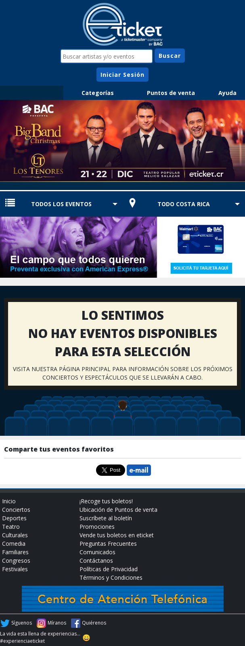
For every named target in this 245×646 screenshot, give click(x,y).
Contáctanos (96, 560)
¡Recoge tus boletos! (106, 501)
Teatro (11, 526)
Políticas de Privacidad (109, 569)
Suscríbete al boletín (106, 518)
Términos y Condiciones (111, 577)
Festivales (15, 569)
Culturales (15, 535)
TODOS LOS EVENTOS (61, 204)
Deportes (14, 518)
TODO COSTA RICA (183, 204)
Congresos (16, 560)
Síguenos (21, 622)
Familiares (15, 552)
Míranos (57, 622)
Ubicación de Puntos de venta (118, 509)
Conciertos (16, 509)
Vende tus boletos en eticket (117, 535)
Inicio (9, 501)
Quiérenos (94, 622)
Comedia (13, 543)
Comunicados (97, 552)
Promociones (97, 526)
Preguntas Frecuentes (108, 543)
